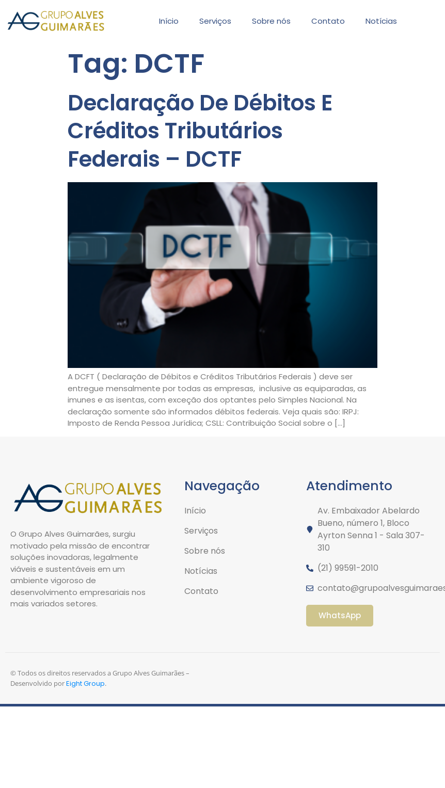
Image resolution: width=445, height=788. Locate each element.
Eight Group (85, 683)
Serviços (215, 20)
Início (169, 20)
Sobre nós (271, 20)
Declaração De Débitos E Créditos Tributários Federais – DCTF (200, 131)
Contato (328, 20)
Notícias (381, 20)
